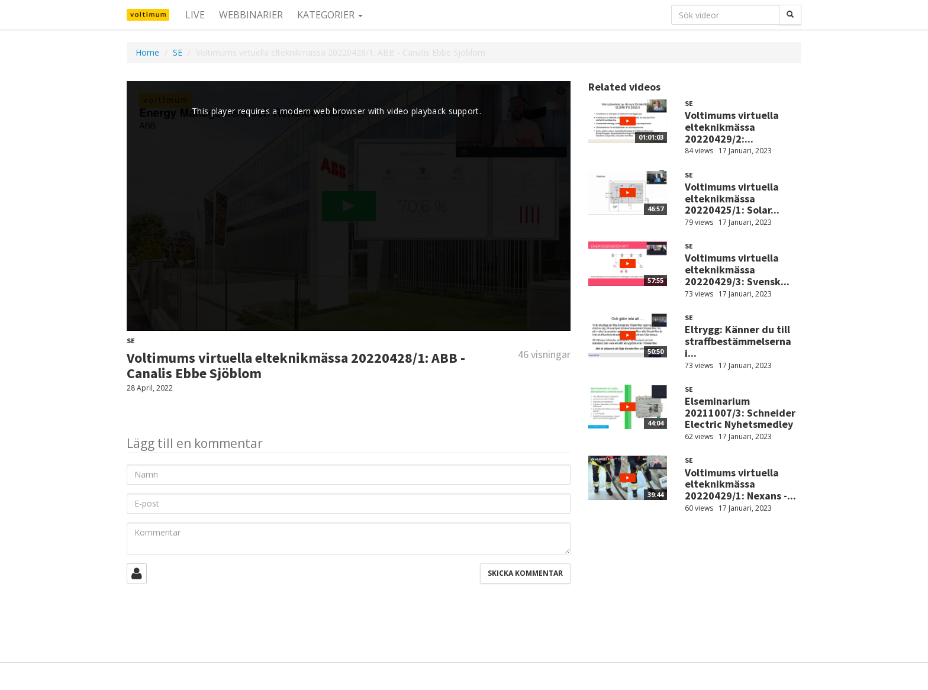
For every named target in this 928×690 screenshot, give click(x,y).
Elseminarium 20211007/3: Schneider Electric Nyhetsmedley (740, 412)
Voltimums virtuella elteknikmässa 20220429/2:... (732, 127)
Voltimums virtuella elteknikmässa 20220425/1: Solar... (732, 198)
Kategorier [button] (330, 14)
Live (195, 14)
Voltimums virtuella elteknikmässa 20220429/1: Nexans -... (740, 484)
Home (147, 52)
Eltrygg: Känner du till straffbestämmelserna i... (738, 341)
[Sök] (790, 15)
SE (177, 52)
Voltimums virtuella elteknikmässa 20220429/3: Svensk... (737, 269)
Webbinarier (251, 14)
